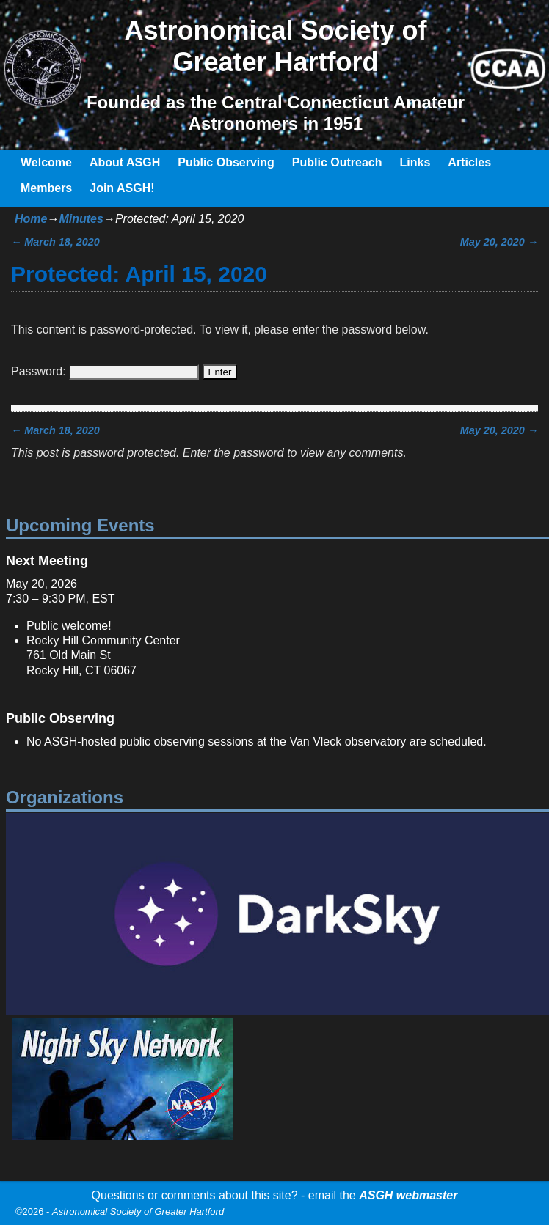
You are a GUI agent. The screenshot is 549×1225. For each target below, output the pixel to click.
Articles (469, 162)
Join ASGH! (122, 188)
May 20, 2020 (499, 242)
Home (31, 219)
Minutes (81, 219)
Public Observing (226, 162)
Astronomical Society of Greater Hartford (138, 1211)
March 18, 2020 (55, 242)
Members (46, 188)
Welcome (46, 162)
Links (415, 162)
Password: (105, 371)
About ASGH (125, 162)
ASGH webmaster (408, 1195)
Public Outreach (337, 162)
